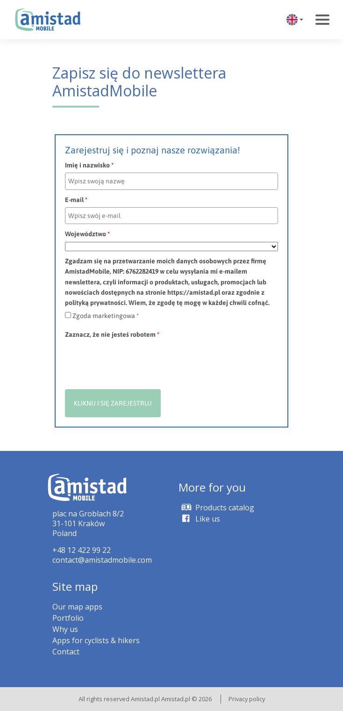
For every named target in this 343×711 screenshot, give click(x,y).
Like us (199, 519)
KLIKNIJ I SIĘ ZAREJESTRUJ (113, 403)
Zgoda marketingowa (105, 315)
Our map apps (77, 607)
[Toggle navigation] (322, 20)
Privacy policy (247, 699)
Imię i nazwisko (89, 165)
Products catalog (216, 507)
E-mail (76, 199)
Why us (65, 629)
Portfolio (68, 618)
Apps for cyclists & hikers (96, 640)
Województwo (87, 234)
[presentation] (136, 360)
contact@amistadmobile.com (102, 560)
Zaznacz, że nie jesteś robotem (112, 334)
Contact (65, 651)
